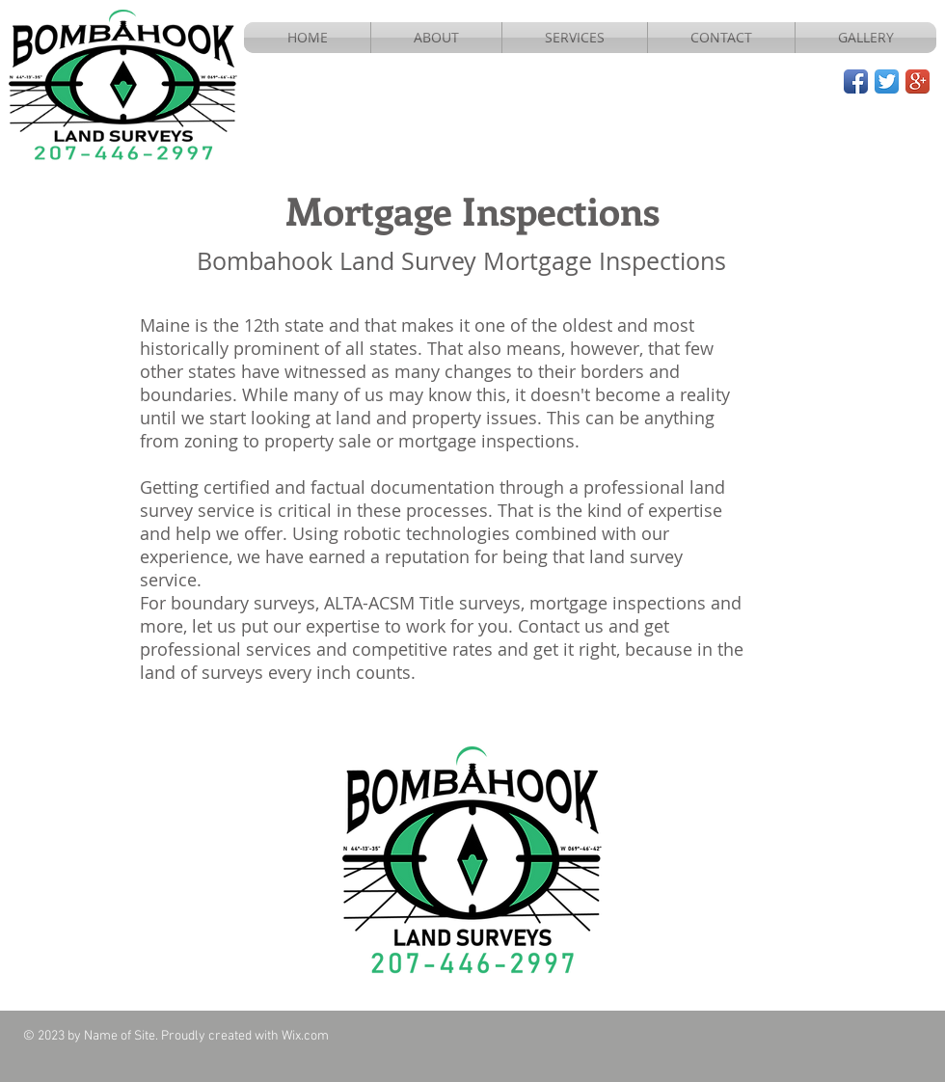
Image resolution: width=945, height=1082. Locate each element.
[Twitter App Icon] (887, 81)
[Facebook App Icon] (856, 81)
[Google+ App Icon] (917, 81)
